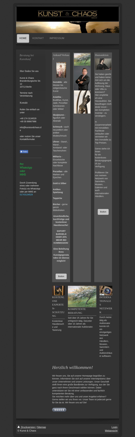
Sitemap (41, 427)
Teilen (24, 152)
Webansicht (111, 430)
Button (61, 276)
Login (114, 427)
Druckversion (27, 427)
